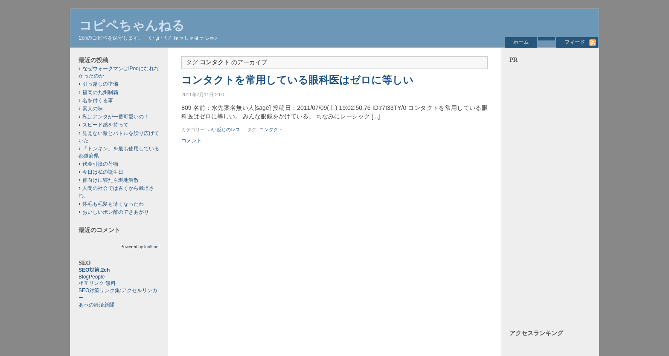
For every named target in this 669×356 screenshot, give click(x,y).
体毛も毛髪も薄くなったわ (113, 204)
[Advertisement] (550, 191)
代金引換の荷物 (100, 164)
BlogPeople (92, 277)
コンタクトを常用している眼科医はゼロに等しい (297, 80)
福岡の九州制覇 (100, 92)
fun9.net (152, 246)
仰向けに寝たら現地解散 (110, 180)
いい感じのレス (223, 129)
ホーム (521, 42)
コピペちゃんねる (132, 25)
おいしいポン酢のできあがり (115, 212)
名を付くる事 (97, 100)
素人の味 (92, 109)
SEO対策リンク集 (99, 290)
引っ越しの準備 (100, 84)
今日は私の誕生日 (102, 172)
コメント (191, 141)
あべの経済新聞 (96, 305)
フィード (574, 42)
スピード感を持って (105, 125)
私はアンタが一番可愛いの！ (115, 117)
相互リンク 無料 (97, 283)
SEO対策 (89, 270)
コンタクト (271, 129)
